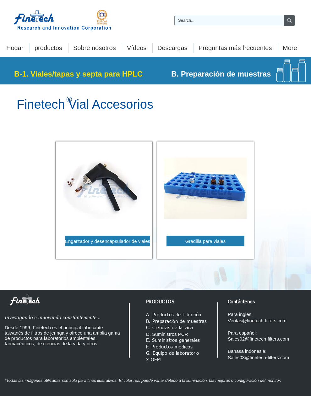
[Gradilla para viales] (205, 241)
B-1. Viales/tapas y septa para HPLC (78, 74)
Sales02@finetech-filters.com (258, 338)
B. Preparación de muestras (221, 74)
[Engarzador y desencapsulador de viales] (107, 241)
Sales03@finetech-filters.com (258, 357)
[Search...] (224, 20)
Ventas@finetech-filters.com (257, 320)
